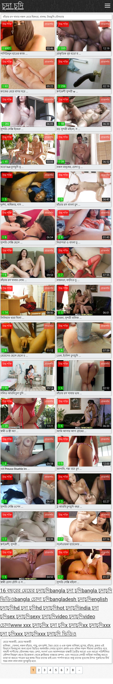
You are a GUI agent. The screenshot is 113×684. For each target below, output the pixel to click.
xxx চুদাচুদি (26, 634)
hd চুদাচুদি (46, 608)
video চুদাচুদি (69, 616)
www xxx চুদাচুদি (28, 625)
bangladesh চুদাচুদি (70, 599)
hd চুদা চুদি (25, 608)
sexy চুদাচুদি (42, 616)
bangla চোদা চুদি (32, 599)
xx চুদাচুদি (93, 625)
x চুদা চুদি (55, 625)
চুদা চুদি (13, 5)
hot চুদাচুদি (68, 608)
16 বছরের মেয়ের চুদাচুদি (25, 591)
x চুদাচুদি (74, 625)
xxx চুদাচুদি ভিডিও (57, 634)
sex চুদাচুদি (18, 616)
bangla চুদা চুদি (66, 591)
